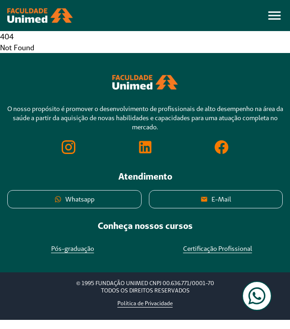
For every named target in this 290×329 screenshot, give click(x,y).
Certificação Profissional (217, 248)
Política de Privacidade (145, 303)
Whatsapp (74, 199)
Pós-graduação (72, 248)
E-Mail (215, 199)
